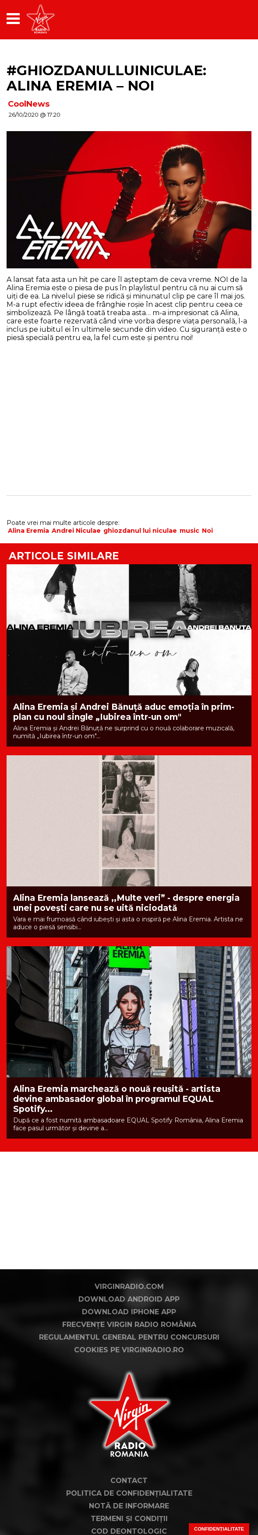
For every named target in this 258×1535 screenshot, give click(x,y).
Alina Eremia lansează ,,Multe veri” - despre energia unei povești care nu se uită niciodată (126, 903)
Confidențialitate (219, 1529)
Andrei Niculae (76, 531)
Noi (207, 531)
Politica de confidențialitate (129, 1493)
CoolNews (28, 104)
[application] (229, 18)
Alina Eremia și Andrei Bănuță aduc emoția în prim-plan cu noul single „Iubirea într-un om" (123, 712)
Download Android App (129, 1299)
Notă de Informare (129, 1506)
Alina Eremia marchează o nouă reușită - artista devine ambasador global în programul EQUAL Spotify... (116, 1099)
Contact (129, 1480)
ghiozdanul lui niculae (140, 531)
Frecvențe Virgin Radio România (129, 1324)
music (189, 531)
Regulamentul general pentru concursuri (129, 1337)
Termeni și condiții (129, 1518)
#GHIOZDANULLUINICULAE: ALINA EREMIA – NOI (106, 78)
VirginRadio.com (129, 1286)
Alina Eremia (28, 531)
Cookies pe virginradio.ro (129, 1350)
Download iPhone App (129, 1312)
